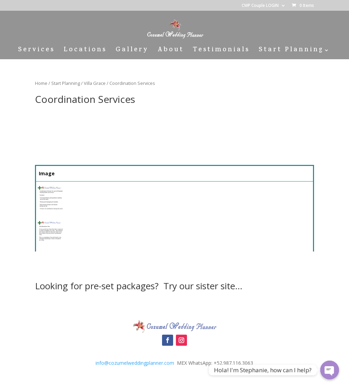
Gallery (132, 51)
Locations (85, 51)
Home (41, 83)
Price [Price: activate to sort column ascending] (256, 173)
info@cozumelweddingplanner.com (135, 363)
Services (36, 51)
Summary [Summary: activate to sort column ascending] (115, 173)
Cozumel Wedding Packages (174, 305)
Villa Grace (95, 83)
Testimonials (221, 51)
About (171, 51)
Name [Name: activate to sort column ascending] (76, 173)
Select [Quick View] (294, 191)
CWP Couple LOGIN (260, 5)
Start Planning (291, 51)
